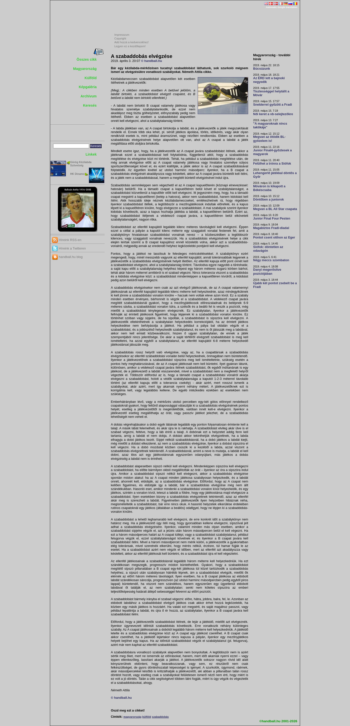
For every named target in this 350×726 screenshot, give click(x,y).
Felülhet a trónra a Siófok (272, 163)
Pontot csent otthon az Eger (274, 237)
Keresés (90, 105)
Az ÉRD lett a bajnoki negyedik (269, 80)
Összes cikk (87, 59)
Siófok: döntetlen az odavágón (268, 248)
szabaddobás (160, 716)
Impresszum (121, 34)
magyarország (132, 716)
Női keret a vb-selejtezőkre (273, 114)
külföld (146, 716)
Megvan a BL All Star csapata (275, 209)
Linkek (91, 154)
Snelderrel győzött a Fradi (272, 104)
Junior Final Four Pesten (271, 218)
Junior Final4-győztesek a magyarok (272, 152)
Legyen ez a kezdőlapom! (130, 46)
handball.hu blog (67, 257)
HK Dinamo (77, 173)
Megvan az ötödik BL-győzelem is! (269, 138)
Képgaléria (88, 87)
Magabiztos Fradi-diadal (271, 228)
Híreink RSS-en (66, 240)
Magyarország (85, 69)
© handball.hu (151, 61)
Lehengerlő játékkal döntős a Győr (275, 175)
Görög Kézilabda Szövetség (80, 164)
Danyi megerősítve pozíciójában (267, 271)
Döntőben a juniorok (268, 199)
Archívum (88, 96)
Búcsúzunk (261, 68)
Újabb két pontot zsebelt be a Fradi (275, 285)
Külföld (91, 78)
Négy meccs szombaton (271, 260)
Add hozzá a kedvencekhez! (131, 42)
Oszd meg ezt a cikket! (128, 710)
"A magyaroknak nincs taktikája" (270, 125)
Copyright (120, 38)
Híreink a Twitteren (69, 248)
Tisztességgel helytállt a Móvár (271, 93)
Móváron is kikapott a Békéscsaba (269, 188)
